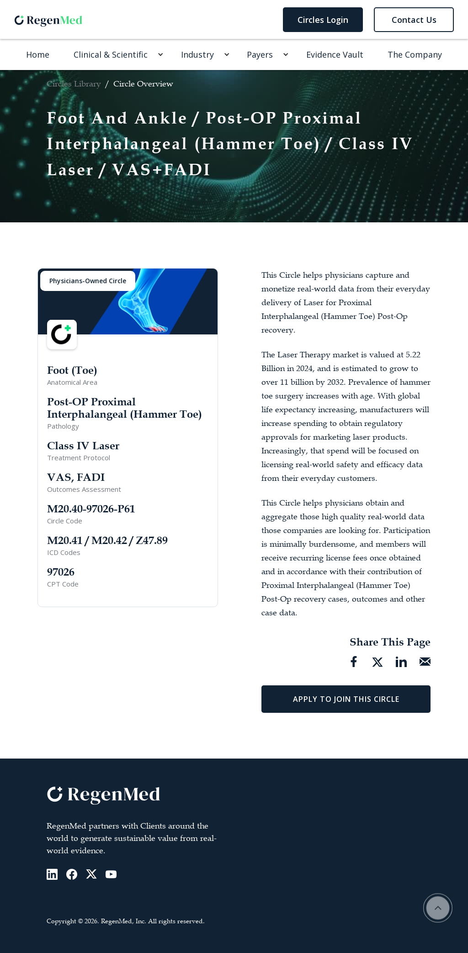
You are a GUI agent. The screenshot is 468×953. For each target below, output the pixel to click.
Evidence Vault (334, 54)
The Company (415, 54)
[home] (48, 19)
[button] (115, 54)
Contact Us (414, 19)
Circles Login (323, 19)
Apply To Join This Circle (346, 699)
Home (37, 54)
